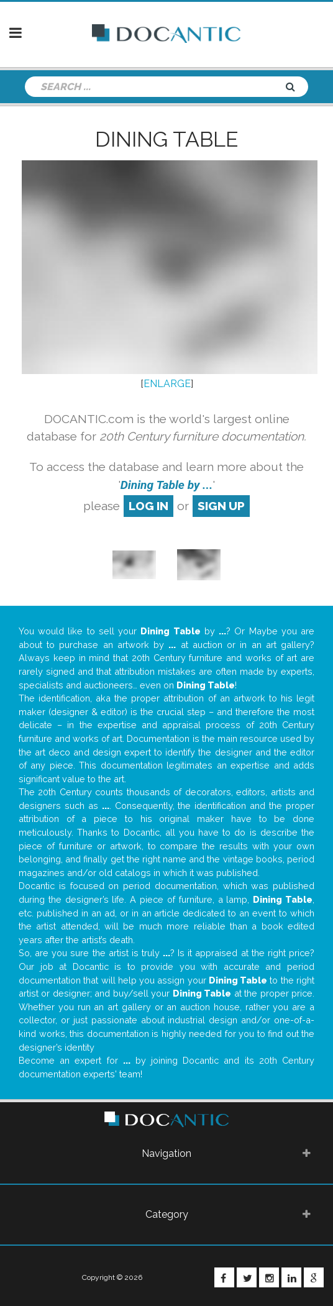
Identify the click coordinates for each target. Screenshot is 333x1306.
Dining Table (166, 139)
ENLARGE (167, 384)
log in (148, 506)
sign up (221, 506)
